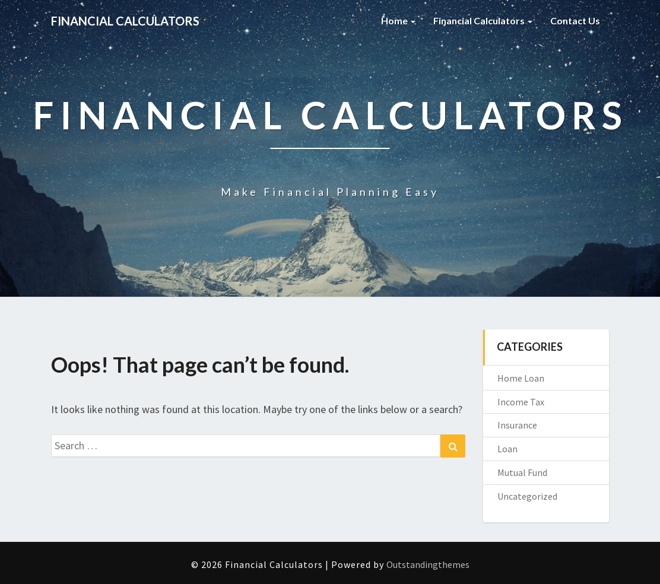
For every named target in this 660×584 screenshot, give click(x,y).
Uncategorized (527, 496)
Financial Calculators (482, 20)
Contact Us (575, 20)
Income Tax (520, 402)
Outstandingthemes (427, 564)
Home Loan (520, 378)
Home (398, 20)
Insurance (517, 425)
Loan (507, 449)
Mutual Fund (522, 472)
